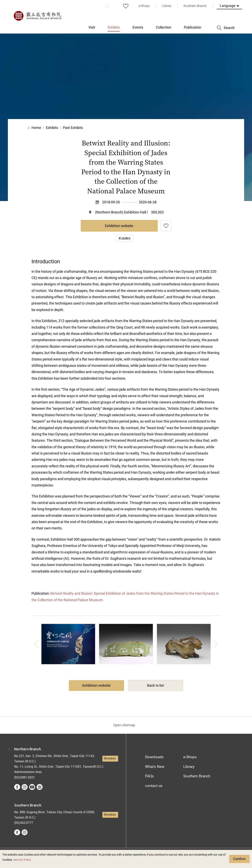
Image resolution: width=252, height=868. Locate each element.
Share (181, 127)
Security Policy (22, 859)
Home (36, 128)
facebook (17, 787)
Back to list (155, 685)
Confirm (239, 859)
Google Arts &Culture (40, 787)
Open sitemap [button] (124, 725)
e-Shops (190, 757)
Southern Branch (196, 776)
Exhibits (52, 128)
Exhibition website (119, 226)
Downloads (154, 757)
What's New (154, 766)
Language (227, 6)
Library (189, 766)
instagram (25, 787)
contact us (153, 785)
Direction (110, 758)
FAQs (149, 776)
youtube (32, 787)
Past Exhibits (73, 128)
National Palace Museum (37, 16)
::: (107, 6)
